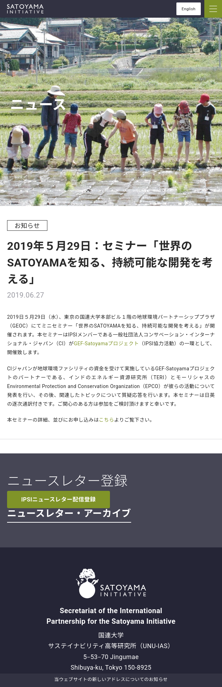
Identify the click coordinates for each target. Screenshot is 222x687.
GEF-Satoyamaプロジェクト (106, 343)
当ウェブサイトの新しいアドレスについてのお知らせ (111, 679)
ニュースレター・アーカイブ (69, 513)
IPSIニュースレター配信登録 (58, 499)
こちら (106, 420)
